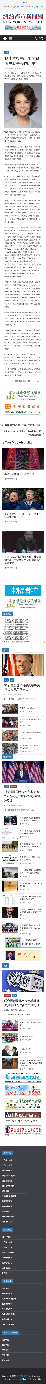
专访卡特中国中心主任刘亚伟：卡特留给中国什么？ (22, 515)
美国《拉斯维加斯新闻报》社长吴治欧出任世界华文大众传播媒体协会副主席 (22, 560)
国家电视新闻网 (8, 1216)
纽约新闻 (7, 995)
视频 (14, 995)
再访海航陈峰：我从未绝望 (19, 474)
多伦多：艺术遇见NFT (28, 708)
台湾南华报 (6, 1211)
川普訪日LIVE (25, 1049)
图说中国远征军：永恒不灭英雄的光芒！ (30, 746)
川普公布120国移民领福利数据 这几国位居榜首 (31, 897)
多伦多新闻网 (7, 1170)
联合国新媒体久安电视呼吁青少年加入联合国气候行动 (21, 1003)
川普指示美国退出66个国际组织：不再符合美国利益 (30, 871)
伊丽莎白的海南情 (27, 1036)
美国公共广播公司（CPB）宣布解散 (31, 884)
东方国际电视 (7, 1293)
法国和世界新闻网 (9, 1196)
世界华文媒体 (7, 1160)
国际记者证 (6, 1237)
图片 (12, 680)
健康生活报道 (7, 1181)
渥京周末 (5, 1191)
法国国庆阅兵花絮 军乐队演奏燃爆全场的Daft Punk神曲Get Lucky (31, 1063)
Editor (21, 69)
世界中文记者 (7, 1165)
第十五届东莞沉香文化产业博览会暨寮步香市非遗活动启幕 (30, 927)
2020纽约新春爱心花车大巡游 (30, 720)
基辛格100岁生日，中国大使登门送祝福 (21, 425)
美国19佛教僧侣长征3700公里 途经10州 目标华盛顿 (30, 845)
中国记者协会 (7, 1257)
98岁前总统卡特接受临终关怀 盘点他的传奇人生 (22, 687)
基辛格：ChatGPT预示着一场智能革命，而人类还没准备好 (24, 433)
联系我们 (5, 1345)
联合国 (4, 1273)
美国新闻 (13, 786)
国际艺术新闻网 (8, 1186)
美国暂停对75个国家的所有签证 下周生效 (30, 858)
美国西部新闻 (7, 1201)
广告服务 (5, 1350)
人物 (6, 52)
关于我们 (5, 1340)
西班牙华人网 (7, 1221)
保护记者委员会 (8, 1252)
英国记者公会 (7, 1263)
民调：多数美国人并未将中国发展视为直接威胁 (30, 832)
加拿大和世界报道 (9, 1175)
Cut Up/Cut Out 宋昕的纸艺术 (31, 733)
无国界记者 (6, 1268)
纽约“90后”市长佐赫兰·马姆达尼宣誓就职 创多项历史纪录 (30, 912)
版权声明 (5, 1360)
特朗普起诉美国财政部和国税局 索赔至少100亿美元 (30, 819)
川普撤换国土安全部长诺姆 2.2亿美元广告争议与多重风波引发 (22, 796)
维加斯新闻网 (7, 1206)
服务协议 (5, 1355)
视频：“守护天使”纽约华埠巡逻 (31, 1023)
